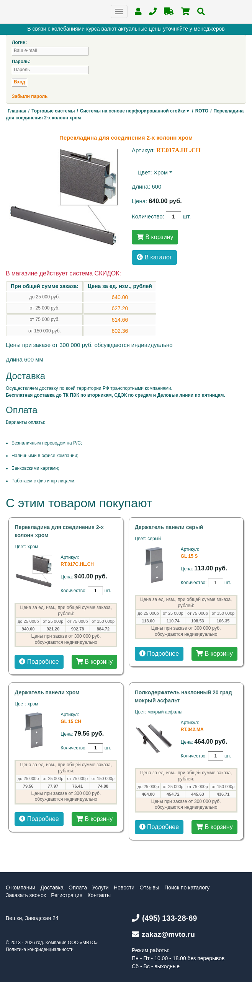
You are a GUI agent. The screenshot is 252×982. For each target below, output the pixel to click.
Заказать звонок (26, 895)
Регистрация (66, 895)
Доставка (52, 887)
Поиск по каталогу (186, 887)
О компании (20, 887)
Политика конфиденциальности (40, 949)
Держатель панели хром (47, 692)
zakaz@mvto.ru (163, 934)
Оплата (78, 887)
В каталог (154, 257)
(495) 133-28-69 (164, 918)
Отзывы (149, 887)
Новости (124, 887)
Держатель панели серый (169, 527)
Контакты (98, 895)
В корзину (155, 237)
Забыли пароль (29, 96)
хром (161, 172)
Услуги (100, 887)
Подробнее (39, 661)
